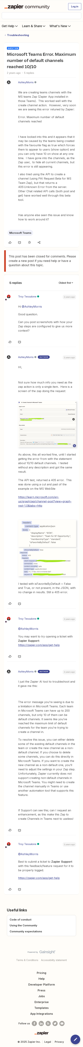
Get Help (10, 26)
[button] (74, 6)
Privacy (59, 1041)
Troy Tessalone (27, 296)
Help (41, 978)
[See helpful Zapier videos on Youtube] (62, 1023)
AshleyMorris (26, 82)
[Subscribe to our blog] (48, 1023)
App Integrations (41, 1013)
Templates (41, 1008)
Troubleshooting (18, 35)
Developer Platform (41, 984)
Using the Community (23, 925)
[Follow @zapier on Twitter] (55, 1023)
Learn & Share (34, 26)
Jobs (41, 996)
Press (41, 990)
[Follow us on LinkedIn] (41, 1023)
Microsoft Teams (20, 232)
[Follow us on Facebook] (34, 1023)
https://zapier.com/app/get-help (39, 645)
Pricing (41, 973)
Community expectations (26, 931)
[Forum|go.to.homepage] (27, 6)
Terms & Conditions (27, 960)
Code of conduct (20, 919)
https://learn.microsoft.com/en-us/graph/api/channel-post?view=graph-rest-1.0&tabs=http (45, 501)
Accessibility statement (54, 960)
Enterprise (42, 1002)
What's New (60, 26)
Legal (47, 1041)
